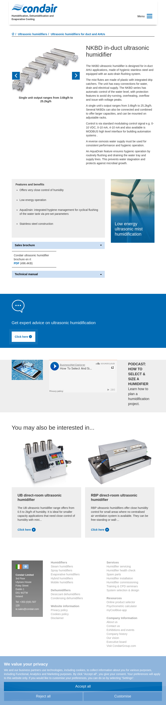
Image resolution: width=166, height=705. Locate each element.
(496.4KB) (23, 263)
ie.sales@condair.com (27, 609)
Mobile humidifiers (62, 582)
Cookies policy (60, 614)
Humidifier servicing (119, 566)
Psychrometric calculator (122, 606)
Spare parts (114, 574)
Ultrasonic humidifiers (32, 34)
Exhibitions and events (120, 630)
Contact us (113, 626)
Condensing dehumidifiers (67, 598)
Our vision (113, 637)
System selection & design (123, 590)
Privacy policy (59, 610)
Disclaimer (57, 618)
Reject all (43, 696)
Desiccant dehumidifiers (65, 594)
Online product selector (121, 602)
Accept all (83, 686)
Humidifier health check (121, 570)
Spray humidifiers (61, 570)
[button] (17, 75)
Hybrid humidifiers (62, 578)
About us (112, 622)
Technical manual (58, 274)
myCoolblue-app (117, 610)
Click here (23, 336)
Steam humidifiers (62, 566)
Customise (122, 696)
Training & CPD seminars (122, 586)
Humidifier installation (120, 578)
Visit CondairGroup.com (121, 645)
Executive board (116, 641)
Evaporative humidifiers (65, 574)
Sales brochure (58, 245)
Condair (34, 8)
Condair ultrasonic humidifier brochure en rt (31, 257)
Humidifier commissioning (122, 582)
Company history (117, 634)
